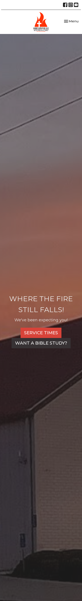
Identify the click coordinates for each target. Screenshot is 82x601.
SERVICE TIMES (41, 332)
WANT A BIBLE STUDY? (41, 343)
